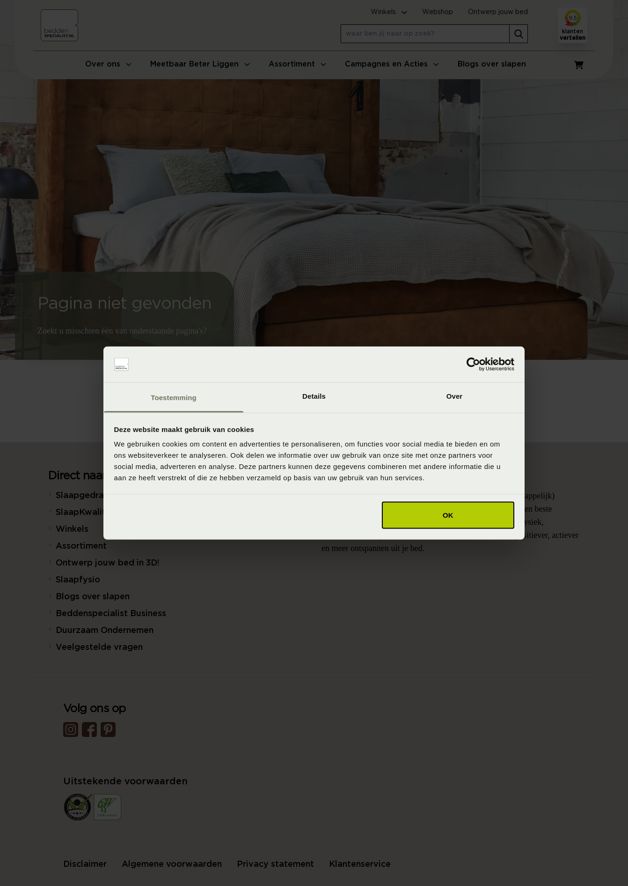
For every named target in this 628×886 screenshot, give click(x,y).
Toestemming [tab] (174, 398)
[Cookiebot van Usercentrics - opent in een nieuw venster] (473, 364)
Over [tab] (454, 396)
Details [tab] (314, 396)
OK (448, 515)
